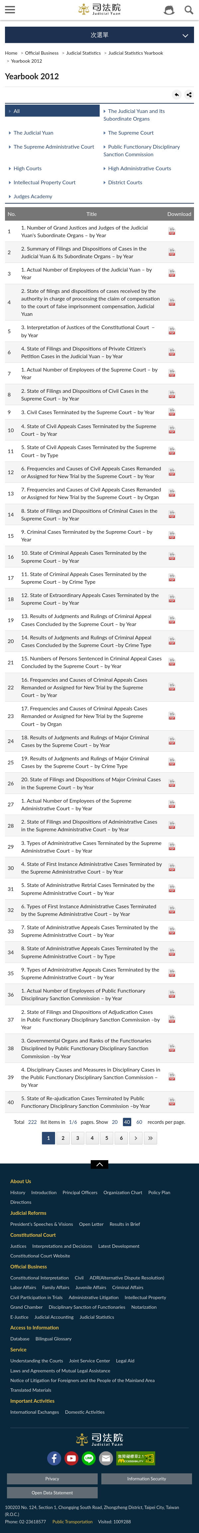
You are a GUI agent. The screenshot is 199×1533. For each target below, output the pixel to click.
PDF (171, 231)
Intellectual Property (145, 1297)
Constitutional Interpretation (39, 1277)
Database (20, 1338)
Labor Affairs (23, 1287)
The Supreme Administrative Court (54, 146)
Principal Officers (79, 1192)
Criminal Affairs (128, 1287)
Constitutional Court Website (40, 1255)
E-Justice (19, 1317)
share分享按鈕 (189, 95)
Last (150, 1138)
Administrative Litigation (94, 1297)
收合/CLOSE (99, 1164)
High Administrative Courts (139, 168)
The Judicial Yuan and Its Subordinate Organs (134, 115)
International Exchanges (34, 1412)
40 (127, 1122)
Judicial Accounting (54, 1317)
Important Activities (32, 1401)
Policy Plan (159, 1192)
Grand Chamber (26, 1307)
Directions (20, 1202)
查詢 (189, 10)
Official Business (41, 53)
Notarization (143, 1307)
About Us (20, 1181)
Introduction (43, 1192)
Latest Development (119, 1246)
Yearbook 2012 (26, 61)
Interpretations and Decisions (62, 1246)
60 (139, 1122)
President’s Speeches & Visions (41, 1224)
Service (18, 1349)
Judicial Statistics (83, 53)
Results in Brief (125, 1224)
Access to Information (34, 1327)
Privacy (52, 1478)
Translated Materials (30, 1390)
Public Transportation (72, 1521)
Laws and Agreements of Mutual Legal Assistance (60, 1370)
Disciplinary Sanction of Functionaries (87, 1307)
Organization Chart (123, 1192)
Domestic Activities (85, 1412)
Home (11, 53)
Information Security (146, 1478)
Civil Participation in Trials (36, 1297)
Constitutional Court (33, 1235)
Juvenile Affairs (90, 1287)
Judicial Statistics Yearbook (135, 53)
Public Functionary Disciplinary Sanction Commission (142, 150)
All (17, 111)
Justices (18, 1246)
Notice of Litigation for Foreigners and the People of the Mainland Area (82, 1380)
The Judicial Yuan (33, 132)
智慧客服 (169, 10)
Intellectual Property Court (44, 182)
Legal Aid (125, 1360)
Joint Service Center (89, 1360)
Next (136, 1138)
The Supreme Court (131, 132)
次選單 (100, 34)
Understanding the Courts (36, 1360)
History (17, 1192)
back (177, 95)
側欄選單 (10, 9)
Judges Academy (33, 196)
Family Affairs (55, 1287)
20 (115, 1122)
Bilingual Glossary (53, 1338)
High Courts (28, 168)
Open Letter (91, 1224)
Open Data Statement (52, 1492)
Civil (79, 1277)
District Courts (125, 182)
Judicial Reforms (28, 1213)
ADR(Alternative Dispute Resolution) (127, 1277)
